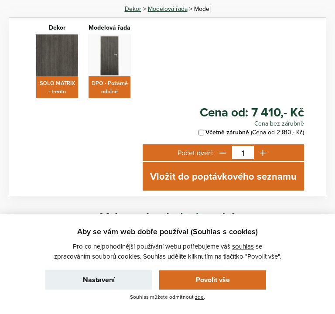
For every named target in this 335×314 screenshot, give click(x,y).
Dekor (133, 8)
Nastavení (99, 280)
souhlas (243, 246)
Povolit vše (213, 280)
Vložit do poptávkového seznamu (223, 176)
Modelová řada (168, 8)
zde (199, 296)
